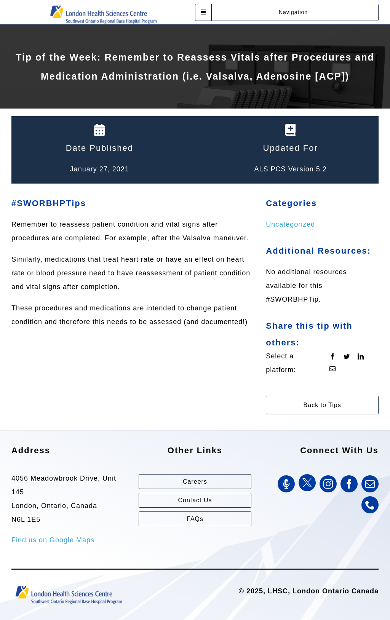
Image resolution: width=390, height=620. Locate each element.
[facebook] (349, 483)
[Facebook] (333, 357)
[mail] (370, 483)
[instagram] (328, 483)
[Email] (333, 369)
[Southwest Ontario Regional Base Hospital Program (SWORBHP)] (103, 5)
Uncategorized (290, 224)
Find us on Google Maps (52, 540)
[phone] (370, 504)
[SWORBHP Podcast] (286, 483)
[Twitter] (347, 357)
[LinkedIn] (361, 357)
